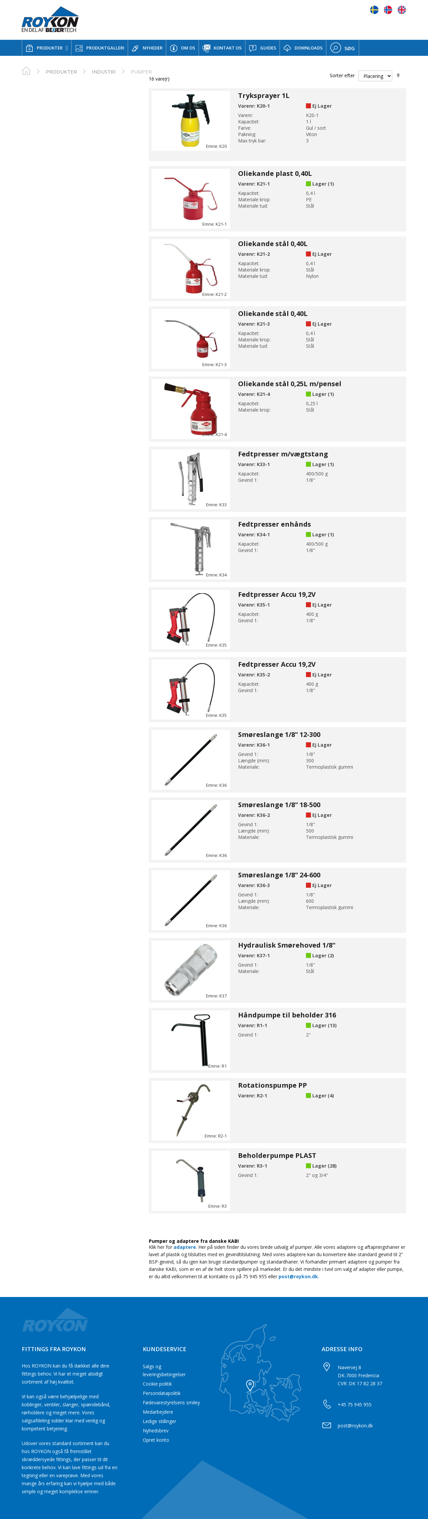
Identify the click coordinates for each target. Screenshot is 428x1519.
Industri (104, 71)
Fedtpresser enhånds (274, 524)
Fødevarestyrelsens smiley (171, 1402)
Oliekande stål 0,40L (273, 243)
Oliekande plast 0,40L (275, 173)
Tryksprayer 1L (264, 95)
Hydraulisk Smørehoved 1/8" (286, 945)
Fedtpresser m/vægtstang (283, 453)
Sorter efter (342, 75)
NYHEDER (147, 48)
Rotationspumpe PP (272, 1085)
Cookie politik (157, 1384)
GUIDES (262, 48)
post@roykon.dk (298, 1276)
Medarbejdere (158, 1412)
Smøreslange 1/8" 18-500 (279, 804)
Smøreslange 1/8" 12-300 (279, 734)
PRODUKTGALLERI (99, 48)
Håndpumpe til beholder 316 (287, 1014)
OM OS (182, 48)
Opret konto (156, 1440)
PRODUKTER (44, 48)
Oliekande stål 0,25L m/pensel (289, 383)
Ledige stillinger (159, 1421)
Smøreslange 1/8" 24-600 (279, 874)
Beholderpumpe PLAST (277, 1155)
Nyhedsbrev (156, 1430)
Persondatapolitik (162, 1393)
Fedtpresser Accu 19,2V (277, 594)
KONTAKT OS (222, 48)
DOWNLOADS (303, 48)
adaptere (185, 1247)
